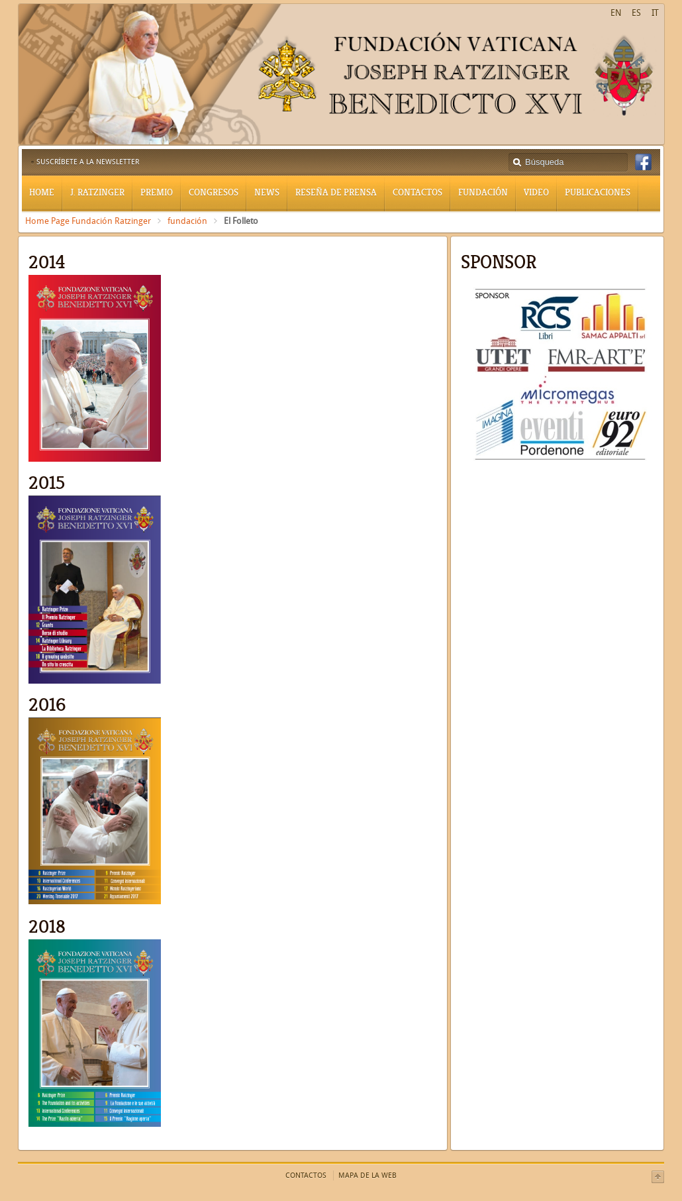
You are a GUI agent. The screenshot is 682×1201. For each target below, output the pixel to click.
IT (655, 13)
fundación (187, 221)
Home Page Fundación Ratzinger (88, 221)
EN (615, 13)
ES (636, 13)
